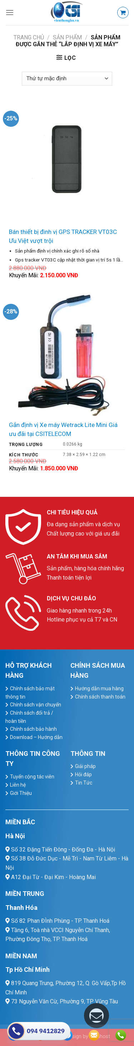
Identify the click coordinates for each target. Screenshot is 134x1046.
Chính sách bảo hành (33, 729)
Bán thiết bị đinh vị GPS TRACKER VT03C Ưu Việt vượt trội (63, 236)
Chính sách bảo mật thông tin (30, 693)
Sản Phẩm (67, 37)
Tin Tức (83, 783)
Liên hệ (18, 785)
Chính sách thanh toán (100, 697)
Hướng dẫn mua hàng (99, 688)
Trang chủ (29, 37)
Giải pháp (85, 766)
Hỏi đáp (83, 774)
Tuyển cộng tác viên (32, 776)
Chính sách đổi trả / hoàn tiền (29, 717)
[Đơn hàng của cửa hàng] (67, 79)
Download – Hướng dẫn (36, 737)
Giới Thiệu (21, 793)
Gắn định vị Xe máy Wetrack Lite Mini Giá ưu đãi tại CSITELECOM (63, 429)
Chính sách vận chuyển (35, 704)
